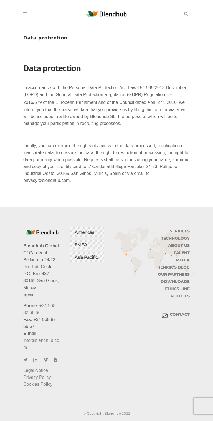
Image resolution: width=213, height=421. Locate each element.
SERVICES (180, 231)
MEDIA (183, 259)
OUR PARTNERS (174, 274)
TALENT (182, 252)
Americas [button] (84, 232)
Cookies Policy (37, 384)
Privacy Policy (37, 377)
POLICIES (180, 296)
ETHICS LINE (177, 288)
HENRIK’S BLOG (173, 267)
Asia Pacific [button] (86, 257)
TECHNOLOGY (175, 238)
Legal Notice (35, 370)
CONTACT (176, 314)
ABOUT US (179, 245)
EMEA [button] (81, 244)
